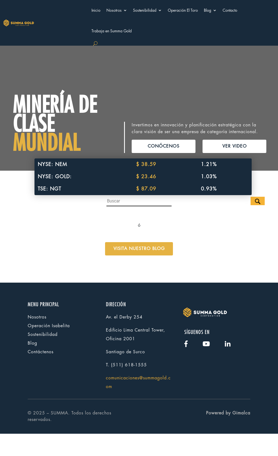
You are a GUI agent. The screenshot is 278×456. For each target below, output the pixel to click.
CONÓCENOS (163, 166)
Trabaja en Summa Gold (111, 31)
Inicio (95, 10)
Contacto (230, 10)
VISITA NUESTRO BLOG (139, 271)
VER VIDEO (234, 166)
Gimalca (241, 435)
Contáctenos (40, 374)
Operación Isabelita (49, 348)
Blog (207, 10)
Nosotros (114, 10)
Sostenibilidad (144, 10)
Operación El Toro (183, 10)
